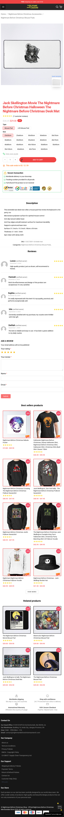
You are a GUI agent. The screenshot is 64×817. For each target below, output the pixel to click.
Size (4, 132)
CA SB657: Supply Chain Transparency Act (17, 755)
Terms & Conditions (8, 746)
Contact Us (6, 775)
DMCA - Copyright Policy (10, 752)
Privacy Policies (7, 749)
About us (5, 743)
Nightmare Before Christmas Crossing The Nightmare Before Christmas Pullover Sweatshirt (16, 491)
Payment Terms (7, 769)
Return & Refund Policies (10, 772)
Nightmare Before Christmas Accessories (25, 14)
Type (4, 124)
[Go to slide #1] (26, 94)
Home (3, 14)
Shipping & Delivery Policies (11, 766)
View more (32, 592)
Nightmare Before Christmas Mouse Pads (18, 18)
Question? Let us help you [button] (53, 814)
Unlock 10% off (60, 807)
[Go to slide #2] (38, 94)
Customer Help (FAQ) (9, 779)
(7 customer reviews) (20, 116)
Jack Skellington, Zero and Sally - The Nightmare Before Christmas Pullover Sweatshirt (46, 491)
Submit (5, 396)
